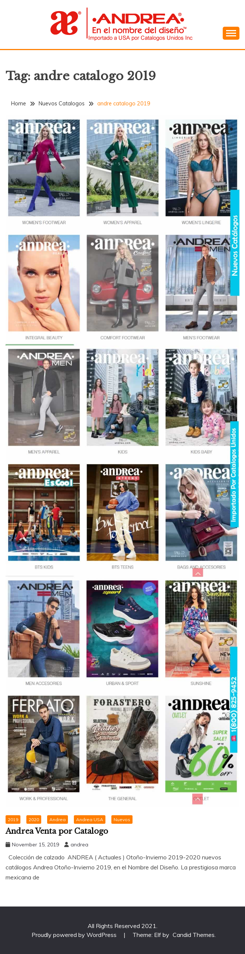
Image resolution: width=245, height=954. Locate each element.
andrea (79, 844)
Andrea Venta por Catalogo (57, 831)
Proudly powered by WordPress (75, 934)
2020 (34, 819)
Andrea (57, 819)
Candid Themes (194, 934)
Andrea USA (89, 819)
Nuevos (122, 819)
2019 (13, 819)
